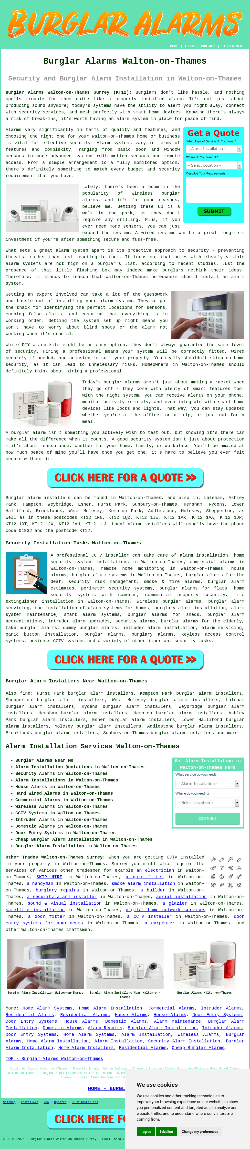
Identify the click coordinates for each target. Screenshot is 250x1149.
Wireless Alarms (198, 1034)
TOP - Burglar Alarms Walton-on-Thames (54, 1058)
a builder (152, 890)
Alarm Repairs (105, 1028)
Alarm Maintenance (177, 1021)
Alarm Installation (146, 1034)
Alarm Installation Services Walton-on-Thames (93, 746)
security (184, 641)
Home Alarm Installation (110, 1008)
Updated (60, 1102)
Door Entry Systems (217, 1014)
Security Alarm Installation (184, 1041)
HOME (174, 46)
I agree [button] (146, 1132)
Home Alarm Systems (48, 1008)
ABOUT (190, 46)
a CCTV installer (149, 916)
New (46, 1102)
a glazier (174, 903)
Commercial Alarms (171, 1008)
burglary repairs (57, 890)
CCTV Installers (85, 1102)
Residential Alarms (30, 1014)
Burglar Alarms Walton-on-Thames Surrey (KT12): (69, 92)
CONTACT (208, 46)
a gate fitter (145, 877)
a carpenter (160, 923)
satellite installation (35, 910)
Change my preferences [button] (200, 1132)
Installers (29, 1102)
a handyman (40, 883)
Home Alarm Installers (86, 1047)
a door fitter (46, 916)
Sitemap (9, 1102)
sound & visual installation (65, 903)
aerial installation (181, 896)
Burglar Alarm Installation (162, 1028)
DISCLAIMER (231, 46)
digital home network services (165, 910)
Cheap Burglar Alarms (198, 1047)
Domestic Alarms (126, 1021)
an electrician (155, 870)
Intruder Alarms (221, 1008)
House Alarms (131, 1014)
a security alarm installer (62, 896)
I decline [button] (166, 1132)
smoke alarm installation (143, 883)
